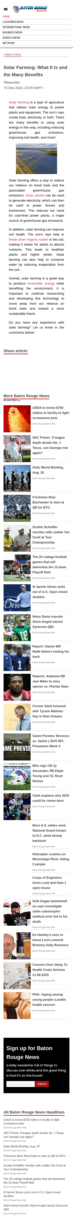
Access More (11, 400)
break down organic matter (28, 239)
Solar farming (19, 102)
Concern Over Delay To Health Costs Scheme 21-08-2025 (50, 970)
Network (9, 43)
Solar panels (35, 195)
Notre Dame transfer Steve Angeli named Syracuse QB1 (47, 622)
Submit (42, 1084)
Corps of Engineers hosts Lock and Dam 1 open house (49, 883)
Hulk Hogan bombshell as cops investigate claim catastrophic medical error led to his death (50, 911)
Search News (11, 37)
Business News (12, 32)
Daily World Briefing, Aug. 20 (22, 1146)
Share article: (16, 351)
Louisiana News (13, 21)
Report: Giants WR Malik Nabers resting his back (50, 651)
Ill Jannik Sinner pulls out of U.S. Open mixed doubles (50, 592)
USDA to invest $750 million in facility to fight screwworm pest (50, 413)
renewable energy (41, 283)
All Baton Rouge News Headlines (34, 1112)
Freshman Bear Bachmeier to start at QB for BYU (48, 502)
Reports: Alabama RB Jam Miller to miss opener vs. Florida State (50, 681)
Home (6, 16)
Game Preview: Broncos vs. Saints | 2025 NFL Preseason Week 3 (50, 741)
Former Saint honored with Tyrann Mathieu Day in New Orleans (49, 711)
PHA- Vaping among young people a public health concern (49, 1000)
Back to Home (12, 54)
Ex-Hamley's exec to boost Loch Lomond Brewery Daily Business (50, 940)
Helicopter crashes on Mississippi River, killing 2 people (50, 859)
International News (16, 27)
